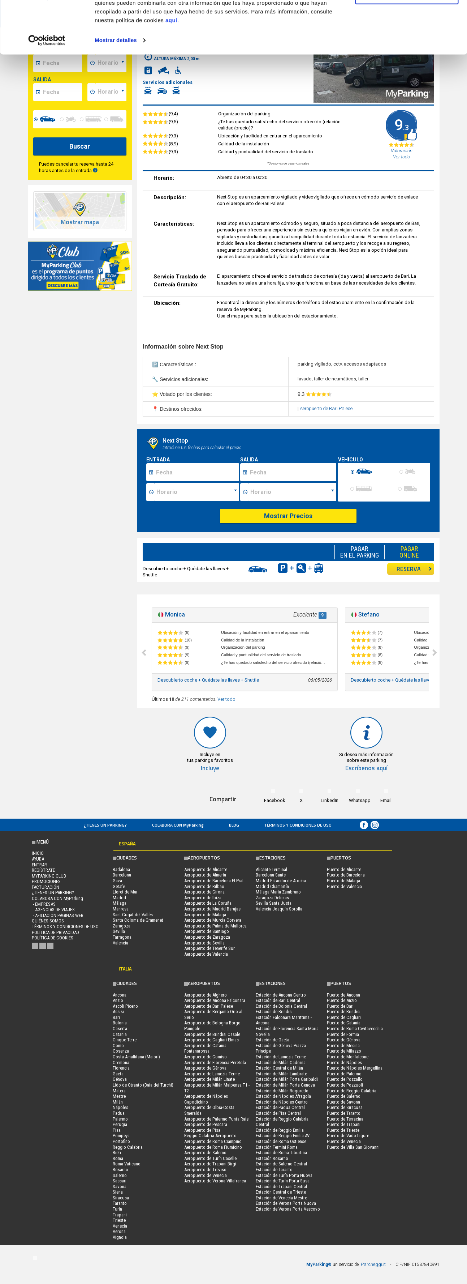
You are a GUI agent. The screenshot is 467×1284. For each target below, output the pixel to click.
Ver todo (226, 699)
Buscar (79, 146)
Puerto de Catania (343, 1022)
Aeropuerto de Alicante (205, 869)
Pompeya (121, 1135)
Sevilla (119, 931)
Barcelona (122, 875)
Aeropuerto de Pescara (205, 1124)
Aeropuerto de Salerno (205, 1152)
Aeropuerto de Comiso (205, 1056)
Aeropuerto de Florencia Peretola (215, 1062)
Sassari (119, 1180)
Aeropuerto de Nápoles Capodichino (206, 1099)
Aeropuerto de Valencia (206, 954)
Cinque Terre (125, 1039)
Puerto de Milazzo (344, 1051)
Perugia (120, 1124)
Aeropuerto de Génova (205, 1068)
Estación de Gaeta (272, 1039)
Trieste (119, 1220)
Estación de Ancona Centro (281, 995)
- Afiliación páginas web (57, 915)
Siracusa (121, 1197)
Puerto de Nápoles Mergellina (354, 1068)
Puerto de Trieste (343, 1130)
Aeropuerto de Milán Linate (209, 1079)
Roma (118, 1158)
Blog (234, 825)
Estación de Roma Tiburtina (281, 1152)
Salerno (120, 1175)
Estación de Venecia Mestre (281, 1197)
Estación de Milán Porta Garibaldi (287, 1079)
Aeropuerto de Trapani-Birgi (210, 1163)
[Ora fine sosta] (292, 492)
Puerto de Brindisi (343, 1011)
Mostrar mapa (80, 222)
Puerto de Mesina (343, 1045)
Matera (119, 1090)
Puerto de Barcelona (346, 875)
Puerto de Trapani (343, 1124)
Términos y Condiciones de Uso (298, 825)
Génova (120, 1079)
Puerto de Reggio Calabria (351, 1090)
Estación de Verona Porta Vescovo (288, 1209)
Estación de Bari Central (278, 1000)
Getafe (119, 886)
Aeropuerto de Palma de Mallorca (215, 926)
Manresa (121, 909)
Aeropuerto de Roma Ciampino (213, 1141)
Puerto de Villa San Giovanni (353, 1147)
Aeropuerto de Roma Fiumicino (213, 1147)
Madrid (119, 897)
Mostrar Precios (288, 516)
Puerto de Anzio (342, 1000)
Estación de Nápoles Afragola (283, 1096)
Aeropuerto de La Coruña (208, 903)
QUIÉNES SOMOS (48, 920)
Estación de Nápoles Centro (282, 1102)
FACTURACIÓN (45, 887)
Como (118, 1045)
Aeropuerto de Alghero (205, 995)
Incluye (210, 768)
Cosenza (121, 1051)
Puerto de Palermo (344, 1073)
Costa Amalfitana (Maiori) (136, 1056)
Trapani (120, 1214)
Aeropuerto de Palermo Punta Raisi (217, 1119)
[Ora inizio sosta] (196, 492)
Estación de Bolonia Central (281, 1006)
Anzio (118, 1000)
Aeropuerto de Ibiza (202, 897)
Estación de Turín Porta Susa (283, 1180)
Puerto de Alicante (344, 869)
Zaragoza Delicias (272, 897)
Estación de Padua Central (280, 1107)
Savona (119, 1186)
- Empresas (44, 904)
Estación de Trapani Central (281, 1186)
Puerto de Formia (343, 1034)
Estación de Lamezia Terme (281, 1056)
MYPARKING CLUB (49, 876)
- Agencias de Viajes (53, 909)
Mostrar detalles (116, 89)
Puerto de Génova (343, 1039)
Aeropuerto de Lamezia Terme (212, 1073)
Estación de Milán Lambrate (281, 1073)
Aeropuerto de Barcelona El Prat (214, 880)
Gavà (117, 880)
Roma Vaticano (126, 1163)
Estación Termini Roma (277, 1147)
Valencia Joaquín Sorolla (279, 909)
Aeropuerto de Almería (205, 875)
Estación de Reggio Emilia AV (283, 1135)
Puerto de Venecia (344, 1141)
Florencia (121, 1068)
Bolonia (120, 1022)
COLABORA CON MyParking (178, 825)
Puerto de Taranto (343, 1113)
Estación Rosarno (272, 1158)
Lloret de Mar (125, 892)
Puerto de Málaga (343, 880)
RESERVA (414, 568)
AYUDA (38, 859)
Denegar (407, 43)
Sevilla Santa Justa (273, 903)
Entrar (39, 864)
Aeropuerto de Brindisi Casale (212, 1034)
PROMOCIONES (46, 881)
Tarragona (122, 937)
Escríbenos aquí (366, 768)
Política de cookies (52, 937)
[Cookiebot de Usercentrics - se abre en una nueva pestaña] (46, 89)
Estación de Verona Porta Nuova (286, 1203)
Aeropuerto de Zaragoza (207, 937)
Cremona (121, 1062)
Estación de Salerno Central (281, 1163)
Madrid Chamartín (272, 886)
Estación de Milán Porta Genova (285, 1085)
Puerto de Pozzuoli (345, 1085)
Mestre (119, 1096)
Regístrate (43, 870)
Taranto (120, 1203)
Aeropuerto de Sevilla (204, 943)
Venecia (120, 1226)
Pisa (117, 1130)
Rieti (117, 1152)
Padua (119, 1113)
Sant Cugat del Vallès (133, 914)
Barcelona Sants (271, 875)
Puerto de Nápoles (344, 1062)
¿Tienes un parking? (105, 825)
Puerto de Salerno (343, 1096)
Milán (118, 1102)
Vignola (120, 1237)
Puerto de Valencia (344, 886)
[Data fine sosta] (292, 472)
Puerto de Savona (343, 1102)
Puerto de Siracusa (345, 1107)
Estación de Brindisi (274, 1011)
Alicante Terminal (271, 869)
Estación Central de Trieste (281, 1192)
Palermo (120, 1119)
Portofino (121, 1141)
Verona (119, 1231)
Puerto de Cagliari (344, 1017)
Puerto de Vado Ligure (348, 1135)
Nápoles (120, 1107)
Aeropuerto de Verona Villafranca (215, 1180)
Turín (117, 1209)
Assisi (118, 1011)
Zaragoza (121, 926)
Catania (120, 1034)
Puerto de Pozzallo (345, 1079)
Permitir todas (407, 19)
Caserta (120, 1028)
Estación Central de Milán (279, 1068)
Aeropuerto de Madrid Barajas (212, 909)
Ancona (119, 995)
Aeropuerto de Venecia (205, 1175)
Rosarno (120, 1169)
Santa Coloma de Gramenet (138, 920)
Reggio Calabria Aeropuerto (210, 1135)
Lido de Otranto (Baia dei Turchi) (143, 1085)
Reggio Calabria (128, 1147)
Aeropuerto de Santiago (206, 931)
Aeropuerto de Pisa (202, 1130)
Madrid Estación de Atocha (281, 880)
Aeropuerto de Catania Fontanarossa (205, 1048)
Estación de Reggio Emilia (280, 1130)
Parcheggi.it (373, 1264)
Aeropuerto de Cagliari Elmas (211, 1039)
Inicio (38, 853)
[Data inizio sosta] (196, 472)
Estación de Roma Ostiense (281, 1141)
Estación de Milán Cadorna (281, 1062)
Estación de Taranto (274, 1169)
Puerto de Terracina (345, 1119)
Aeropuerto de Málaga (205, 914)
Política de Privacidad (55, 932)
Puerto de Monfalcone (347, 1056)
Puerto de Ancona (343, 995)
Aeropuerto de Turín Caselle (210, 1158)
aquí (171, 70)
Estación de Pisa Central (278, 1113)
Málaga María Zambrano (278, 892)
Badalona (121, 869)
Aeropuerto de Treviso (205, 1169)
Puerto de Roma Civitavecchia (355, 1028)
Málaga (119, 903)
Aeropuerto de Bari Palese (326, 408)
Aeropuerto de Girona (204, 892)
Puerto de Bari (340, 1006)
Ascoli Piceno (125, 1006)
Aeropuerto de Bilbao (204, 886)
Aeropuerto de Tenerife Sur (209, 948)
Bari (116, 1017)
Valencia (120, 943)
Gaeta (118, 1073)
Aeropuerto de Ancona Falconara (214, 1000)
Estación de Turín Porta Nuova (284, 1175)
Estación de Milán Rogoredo (282, 1090)
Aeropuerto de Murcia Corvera (212, 920)
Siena (118, 1192)
